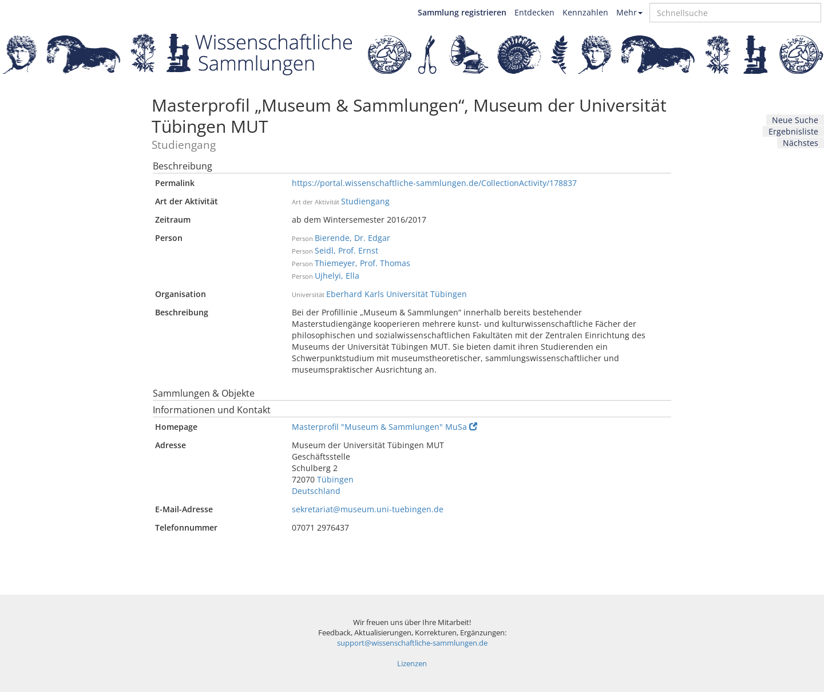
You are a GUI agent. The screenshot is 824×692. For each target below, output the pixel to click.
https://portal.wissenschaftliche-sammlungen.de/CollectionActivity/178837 (434, 182)
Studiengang (365, 201)
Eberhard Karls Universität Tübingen (396, 293)
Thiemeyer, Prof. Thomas (362, 263)
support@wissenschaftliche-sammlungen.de (412, 643)
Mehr (629, 12)
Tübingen (335, 479)
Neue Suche (795, 119)
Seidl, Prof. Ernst (346, 250)
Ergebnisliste (793, 131)
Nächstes (800, 142)
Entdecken (534, 12)
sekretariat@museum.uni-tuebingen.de (367, 509)
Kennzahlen (585, 12)
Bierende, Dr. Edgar (352, 237)
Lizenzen (412, 664)
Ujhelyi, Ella (337, 275)
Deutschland (316, 490)
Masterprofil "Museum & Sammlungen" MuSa (384, 426)
